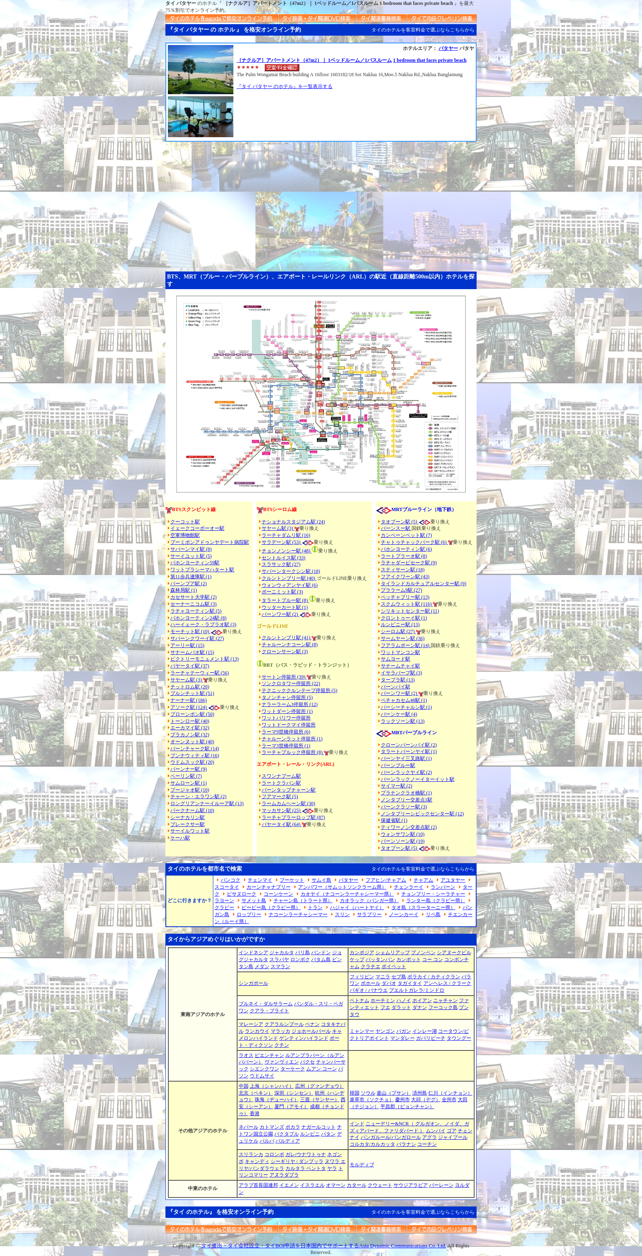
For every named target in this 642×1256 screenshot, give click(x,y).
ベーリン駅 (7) (186, 776)
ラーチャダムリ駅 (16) (286, 535)
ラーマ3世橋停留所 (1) (286, 746)
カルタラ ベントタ (305, 1168)
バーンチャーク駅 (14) (194, 748)
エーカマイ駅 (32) (189, 728)
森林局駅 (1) (183, 590)
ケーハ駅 (180, 838)
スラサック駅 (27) (281, 564)
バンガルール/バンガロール (391, 1137)
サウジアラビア (410, 1185)
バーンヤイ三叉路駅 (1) (406, 758)
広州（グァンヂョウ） (319, 1086)
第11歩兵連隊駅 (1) (191, 576)
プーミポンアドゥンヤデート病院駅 (209, 542)
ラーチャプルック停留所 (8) (293, 752)
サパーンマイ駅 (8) (191, 549)
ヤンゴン (385, 1031)
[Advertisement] (321, 203)
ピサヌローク (241, 894)
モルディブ (362, 1165)
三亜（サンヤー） (319, 1099)
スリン (342, 914)
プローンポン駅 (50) (192, 714)
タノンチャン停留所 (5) (287, 697)
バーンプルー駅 (398, 765)
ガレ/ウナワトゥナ (305, 1154)
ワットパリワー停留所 (286, 718)
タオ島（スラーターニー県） (423, 907)
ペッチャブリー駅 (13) (405, 597)
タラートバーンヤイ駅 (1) (409, 751)
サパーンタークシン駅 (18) (291, 571)
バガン (403, 1031)
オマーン (336, 1185)
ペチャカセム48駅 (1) (404, 700)
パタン (328, 1134)
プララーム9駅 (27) (401, 590)
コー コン (432, 959)
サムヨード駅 (395, 659)
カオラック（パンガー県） (369, 900)
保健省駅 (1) (394, 820)
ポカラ (292, 1127)
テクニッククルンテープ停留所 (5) (299, 690)
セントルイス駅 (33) (283, 558)
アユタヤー (453, 880)
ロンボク (300, 959)
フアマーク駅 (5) (280, 796)
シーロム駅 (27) (398, 631)
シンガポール (253, 983)
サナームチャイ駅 (400, 666)
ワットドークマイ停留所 (289, 725)
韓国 (354, 1093)
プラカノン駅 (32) (189, 735)
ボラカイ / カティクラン (433, 977)
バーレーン (441, 1185)
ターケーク (292, 1069)
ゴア (452, 1131)
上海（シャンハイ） (272, 1086)
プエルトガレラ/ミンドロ (416, 990)
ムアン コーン (321, 1069)
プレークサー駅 (187, 824)
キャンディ (257, 1161)
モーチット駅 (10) (196, 631)
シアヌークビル (454, 952)
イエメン (289, 1185)
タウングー (459, 1038)
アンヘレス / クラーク (447, 983)
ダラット (401, 1007)
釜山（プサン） (394, 1093)
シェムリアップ (392, 952)
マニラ (382, 977)
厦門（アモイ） (291, 1106)
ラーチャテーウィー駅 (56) (199, 673)
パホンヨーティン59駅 (194, 563)
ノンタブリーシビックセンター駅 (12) (422, 814)
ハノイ (403, 1000)
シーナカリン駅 (187, 817)
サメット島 (254, 900)
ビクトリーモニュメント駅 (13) (204, 659)
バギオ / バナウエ (369, 990)
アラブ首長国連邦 (258, 1185)
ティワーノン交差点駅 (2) (409, 827)
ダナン (419, 1007)
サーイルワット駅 (190, 831)
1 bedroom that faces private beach (429, 60)
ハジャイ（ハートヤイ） (357, 907)
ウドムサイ (262, 1076)
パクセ (307, 1062)
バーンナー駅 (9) (188, 769)
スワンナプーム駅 (281, 776)
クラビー (224, 907)
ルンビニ (310, 1134)
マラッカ (280, 1031)
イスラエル (312, 1185)
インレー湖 (424, 1031)
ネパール (248, 1127)
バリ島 (302, 952)
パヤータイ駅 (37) (189, 666)
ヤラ (332, 1168)
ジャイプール (453, 1137)
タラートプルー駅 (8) (285, 600)
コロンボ (274, 1154)
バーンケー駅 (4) (399, 714)
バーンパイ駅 (395, 687)
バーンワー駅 (276, 614)
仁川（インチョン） (450, 1093)
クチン (281, 1045)
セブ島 (398, 977)
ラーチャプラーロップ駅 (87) (293, 817)
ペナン (312, 1024)
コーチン (427, 1144)
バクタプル (286, 1134)
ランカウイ (257, 1031)
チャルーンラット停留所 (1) (292, 739)
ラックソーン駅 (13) (403, 721)
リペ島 (433, 914)
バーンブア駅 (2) (188, 583)
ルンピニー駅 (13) (400, 624)
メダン (262, 966)
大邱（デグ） (426, 1099)
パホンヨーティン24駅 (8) (198, 618)
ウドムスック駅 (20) (192, 762)
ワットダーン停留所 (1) (287, 711)
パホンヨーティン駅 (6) (406, 549)
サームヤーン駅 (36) (403, 638)
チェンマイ (260, 880)
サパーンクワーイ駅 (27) (197, 638)
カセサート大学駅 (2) (193, 597)
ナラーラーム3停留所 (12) (290, 704)
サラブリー (369, 914)
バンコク (230, 880)
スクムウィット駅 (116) (407, 604)
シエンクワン (264, 1069)
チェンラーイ (408, 887)
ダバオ (389, 983)
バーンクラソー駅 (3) (404, 807)
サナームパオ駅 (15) (192, 652)
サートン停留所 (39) (284, 677)
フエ (385, 1007)
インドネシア (253, 952)
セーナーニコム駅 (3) (193, 604)
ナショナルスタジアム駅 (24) (293, 522)
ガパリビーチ (430, 1038)
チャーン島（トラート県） (303, 900)
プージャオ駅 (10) (189, 790)
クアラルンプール (284, 1024)
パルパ (267, 1141)
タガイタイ (410, 983)
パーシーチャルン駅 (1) (406, 707)
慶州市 (402, 1099)
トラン (315, 907)
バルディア (288, 1141)
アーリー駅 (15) (187, 645)
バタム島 (321, 959)
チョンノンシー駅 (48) (287, 551)
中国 (244, 1086)
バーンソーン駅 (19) (403, 841)
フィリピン (362, 977)
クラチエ (370, 966)
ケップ (357, 959)
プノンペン (423, 952)
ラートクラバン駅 (281, 783)
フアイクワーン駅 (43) (405, 576)
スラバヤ (279, 959)
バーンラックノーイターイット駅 (417, 779)
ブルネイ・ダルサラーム (266, 1004)
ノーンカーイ (403, 914)
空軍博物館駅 (185, 535)
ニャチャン (445, 1000)
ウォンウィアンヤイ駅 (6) (290, 585)
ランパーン (443, 887)
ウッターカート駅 (281, 607)
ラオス (246, 1055)
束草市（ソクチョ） (372, 1099)
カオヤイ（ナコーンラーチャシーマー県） (347, 894)
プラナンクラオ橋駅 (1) (406, 793)
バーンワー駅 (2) (399, 693)
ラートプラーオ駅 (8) (404, 556)
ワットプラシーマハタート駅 (202, 570)
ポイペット (394, 966)
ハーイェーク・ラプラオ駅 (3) (203, 624)
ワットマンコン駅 (400, 652)
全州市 (449, 1099)
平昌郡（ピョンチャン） (407, 1106)
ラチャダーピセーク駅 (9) (409, 563)
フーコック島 (443, 1007)
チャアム (423, 880)
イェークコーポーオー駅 (197, 528)
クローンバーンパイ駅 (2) (409, 745)
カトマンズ (272, 1127)
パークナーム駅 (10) (192, 810)
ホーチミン (383, 1000)
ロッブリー (249, 914)
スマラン (280, 966)
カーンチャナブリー (268, 887)
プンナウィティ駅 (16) (194, 755)
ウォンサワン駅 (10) (403, 834)
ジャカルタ (281, 952)
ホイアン (422, 1000)
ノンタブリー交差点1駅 (406, 800)
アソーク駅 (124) (189, 707)
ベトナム (359, 1000)
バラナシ (406, 1144)
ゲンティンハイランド (303, 1038)
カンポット (408, 959)
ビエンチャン (269, 1055)
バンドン (321, 952)
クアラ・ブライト (269, 1011)
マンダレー (402, 1038)
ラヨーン (224, 900)
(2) (295, 614)
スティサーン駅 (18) (403, 570)
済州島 (419, 1093)
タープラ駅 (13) (398, 680)
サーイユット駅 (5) (191, 556)
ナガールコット (318, 1127)
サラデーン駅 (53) (282, 542)
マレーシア (251, 1024)
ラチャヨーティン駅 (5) (196, 611)
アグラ (429, 1137)
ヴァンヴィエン (281, 1062)
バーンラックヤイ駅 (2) (406, 772)
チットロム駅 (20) (189, 687)
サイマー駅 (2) (396, 786)
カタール (356, 1185)
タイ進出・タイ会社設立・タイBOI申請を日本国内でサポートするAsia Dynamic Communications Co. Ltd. (323, 1245)
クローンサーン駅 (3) (285, 651)
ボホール (370, 983)
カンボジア (362, 952)
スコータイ (227, 887)
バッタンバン (380, 959)
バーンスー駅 (396, 528)
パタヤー (448, 48)
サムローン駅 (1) (188, 783)
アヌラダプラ (284, 1175)
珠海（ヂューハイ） (277, 1099)
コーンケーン (278, 894)
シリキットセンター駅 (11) (410, 611)
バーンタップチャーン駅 (289, 790)
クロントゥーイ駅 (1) (404, 618)
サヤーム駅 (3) (186, 680)
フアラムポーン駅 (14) (406, 645)
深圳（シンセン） (294, 1093)
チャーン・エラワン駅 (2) (198, 796)
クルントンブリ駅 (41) (287, 637)
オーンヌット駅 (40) (192, 742)
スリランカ (251, 1154)
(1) (304, 607)
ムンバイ (435, 1131)
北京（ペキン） (256, 1093)
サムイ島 (321, 880)
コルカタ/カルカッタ (372, 1144)
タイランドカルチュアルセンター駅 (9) (423, 583)
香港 (255, 1113)
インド (357, 1124)
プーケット (292, 880)
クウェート (380, 1185)
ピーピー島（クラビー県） (271, 907)
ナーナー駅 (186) (188, 700)
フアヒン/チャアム (386, 880)
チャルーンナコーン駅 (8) (290, 644)
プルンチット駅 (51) (192, 693)
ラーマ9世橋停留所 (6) (286, 732)
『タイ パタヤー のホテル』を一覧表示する (284, 86)
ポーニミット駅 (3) (282, 592)
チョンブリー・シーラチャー (433, 894)
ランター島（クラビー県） (435, 900)
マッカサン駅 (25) (282, 810)
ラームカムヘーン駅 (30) (288, 803)
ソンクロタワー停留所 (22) (291, 683)
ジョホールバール (311, 1031)
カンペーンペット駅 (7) (406, 535)
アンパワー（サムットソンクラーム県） (342, 887)
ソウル (368, 1093)
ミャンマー (362, 1031)
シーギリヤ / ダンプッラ (297, 1161)
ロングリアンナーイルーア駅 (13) (207, 803)
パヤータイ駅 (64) (282, 824)
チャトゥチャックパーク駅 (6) (414, 542)
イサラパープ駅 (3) (401, 673)
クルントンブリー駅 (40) (289, 578)
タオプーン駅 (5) (399, 522)
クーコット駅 (185, 522)
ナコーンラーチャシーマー (298, 914)
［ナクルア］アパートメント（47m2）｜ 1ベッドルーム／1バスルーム (314, 60)
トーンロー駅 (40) (189, 721)
